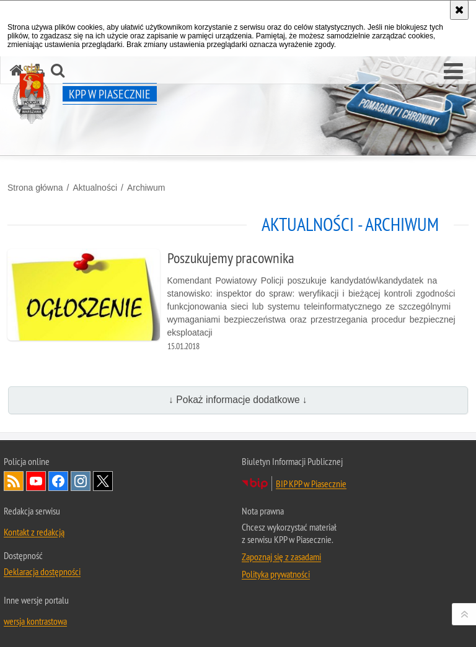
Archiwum (146, 188)
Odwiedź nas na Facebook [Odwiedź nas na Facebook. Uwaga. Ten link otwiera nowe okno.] (58, 481)
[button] (453, 72)
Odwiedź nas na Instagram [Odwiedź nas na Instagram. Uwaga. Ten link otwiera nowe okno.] (80, 481)
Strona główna (35, 188)
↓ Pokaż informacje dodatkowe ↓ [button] (238, 399)
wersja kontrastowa (35, 621)
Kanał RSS (14, 481)
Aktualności (95, 188)
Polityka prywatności (276, 574)
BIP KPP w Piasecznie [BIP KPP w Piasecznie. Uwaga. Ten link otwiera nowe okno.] (311, 483)
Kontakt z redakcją (34, 532)
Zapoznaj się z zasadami (281, 556)
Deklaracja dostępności (42, 571)
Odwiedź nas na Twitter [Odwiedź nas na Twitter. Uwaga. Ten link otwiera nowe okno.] (103, 481)
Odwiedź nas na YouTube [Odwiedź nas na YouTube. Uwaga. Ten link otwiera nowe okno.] (36, 481)
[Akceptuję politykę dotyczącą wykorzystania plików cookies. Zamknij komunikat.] (459, 10)
